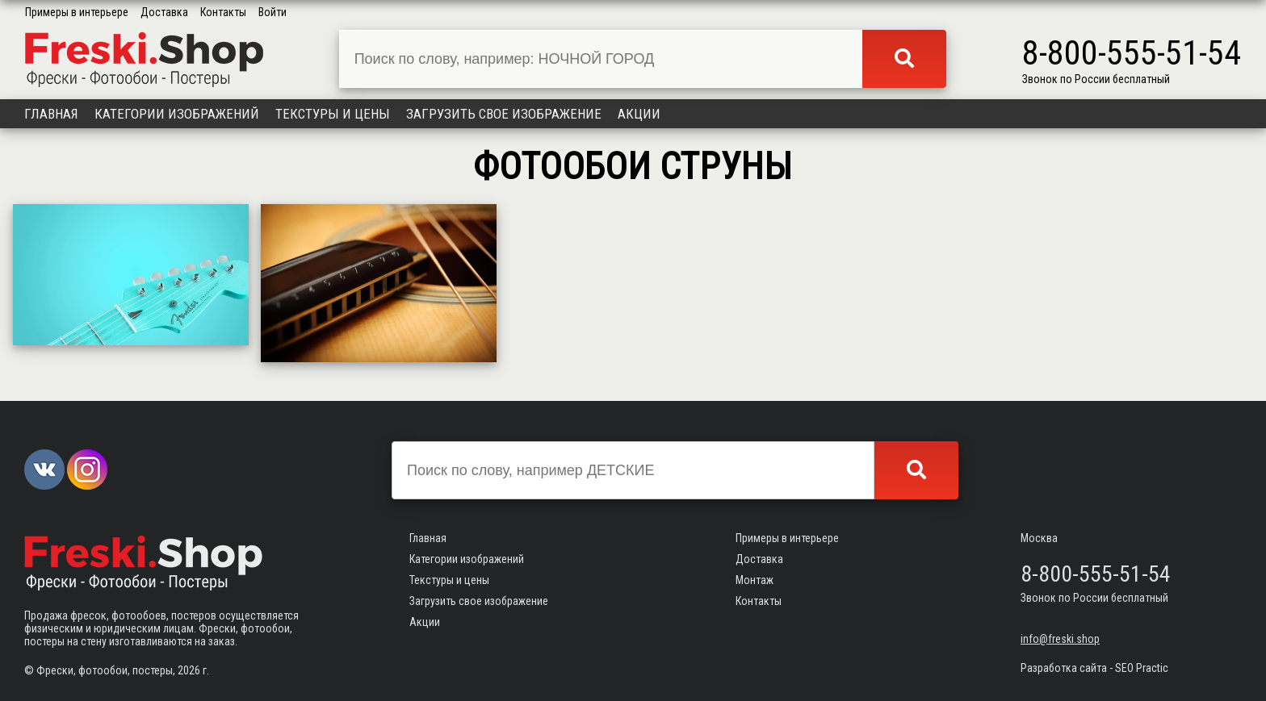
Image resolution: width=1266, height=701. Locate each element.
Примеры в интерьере (76, 12)
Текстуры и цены (332, 114)
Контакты (223, 12)
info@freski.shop (1060, 638)
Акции (639, 114)
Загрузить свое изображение (504, 114)
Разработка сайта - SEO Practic (1094, 667)
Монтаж (754, 580)
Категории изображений (176, 114)
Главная (51, 114)
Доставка (164, 12)
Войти (272, 12)
